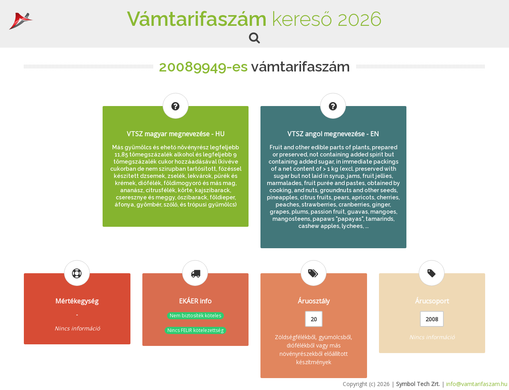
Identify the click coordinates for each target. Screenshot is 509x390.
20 (314, 319)
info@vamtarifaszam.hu (476, 384)
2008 (431, 319)
